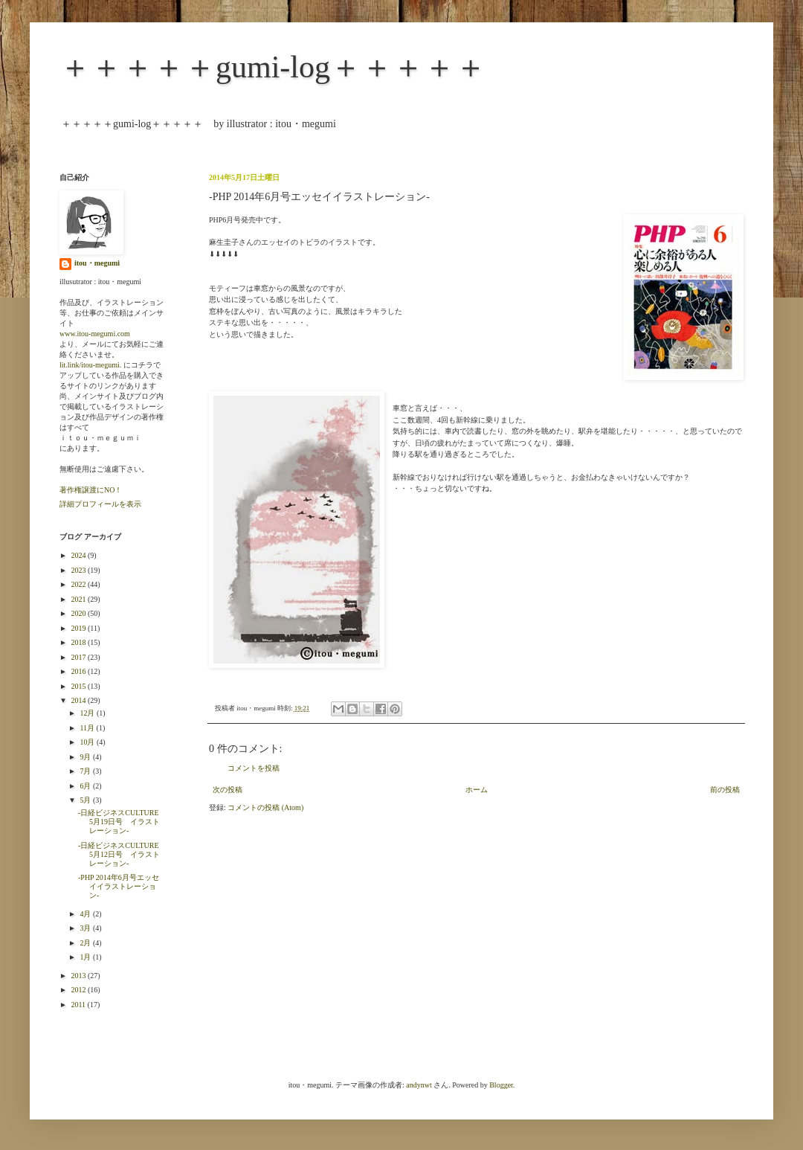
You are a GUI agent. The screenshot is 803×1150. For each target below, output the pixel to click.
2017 (79, 657)
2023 (79, 570)
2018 (79, 642)
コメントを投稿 (254, 768)
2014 (79, 700)
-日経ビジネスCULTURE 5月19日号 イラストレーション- (122, 822)
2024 (79, 555)
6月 (86, 786)
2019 (79, 628)
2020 (79, 613)
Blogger (501, 1085)
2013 (79, 975)
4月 (86, 914)
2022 (79, 584)
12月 (88, 713)
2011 (79, 1004)
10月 (88, 742)
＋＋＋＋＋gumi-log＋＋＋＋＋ (272, 67)
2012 (79, 990)
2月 (86, 943)
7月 (86, 771)
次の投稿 (227, 790)
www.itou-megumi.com (94, 334)
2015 (79, 686)
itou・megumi (97, 263)
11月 (88, 728)
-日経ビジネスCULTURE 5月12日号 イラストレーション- (122, 854)
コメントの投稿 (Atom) (265, 807)
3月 (86, 928)
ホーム (476, 790)
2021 (79, 599)
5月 (86, 800)
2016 (79, 671)
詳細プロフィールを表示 (100, 504)
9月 (86, 757)
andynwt (418, 1085)
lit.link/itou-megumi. (90, 365)
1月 (86, 957)
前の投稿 (725, 790)
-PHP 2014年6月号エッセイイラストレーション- (118, 886)
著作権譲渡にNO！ (90, 490)
